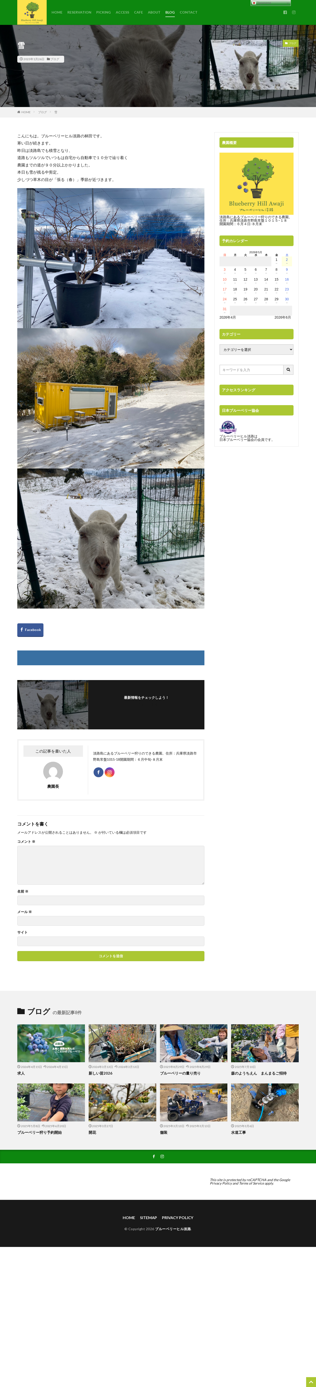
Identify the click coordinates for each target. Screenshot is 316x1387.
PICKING (103, 12)
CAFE (138, 12)
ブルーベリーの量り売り (180, 1073)
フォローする (147, 704)
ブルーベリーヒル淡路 (173, 1229)
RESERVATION (79, 12)
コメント (26, 841)
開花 (92, 1132)
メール (24, 912)
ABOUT (154, 12)
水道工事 (238, 1132)
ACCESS (122, 12)
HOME (57, 12)
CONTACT (189, 12)
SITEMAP (148, 1217)
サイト (22, 932)
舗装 (163, 1132)
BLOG (170, 12)
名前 (22, 891)
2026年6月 (283, 317)
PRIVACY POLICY (177, 1217)
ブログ (54, 59)
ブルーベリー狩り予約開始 (39, 1132)
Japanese (261, 3)
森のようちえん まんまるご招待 (259, 1073)
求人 (21, 1073)
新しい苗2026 (100, 1073)
